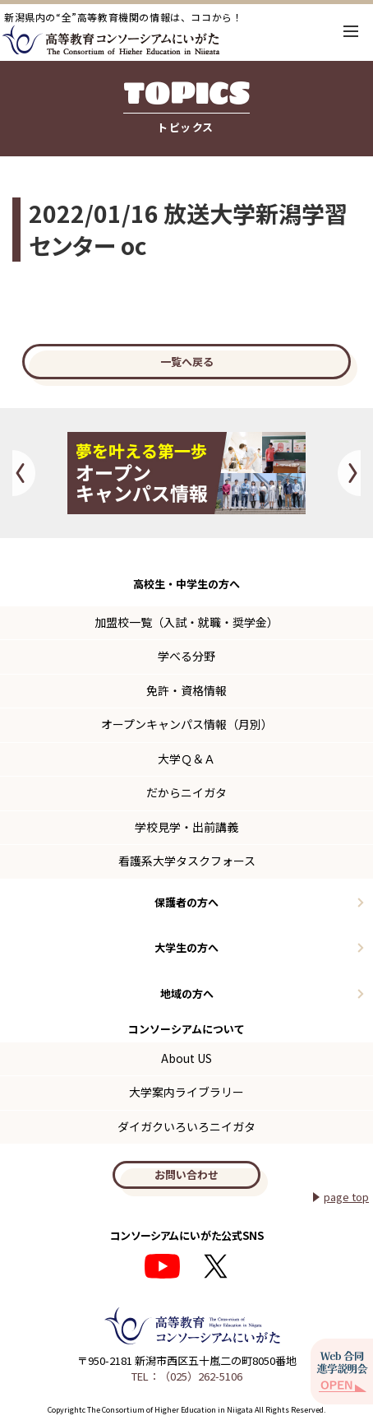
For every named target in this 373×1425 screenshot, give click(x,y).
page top (346, 1197)
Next (349, 473)
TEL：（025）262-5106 (186, 1376)
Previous (23, 473)
